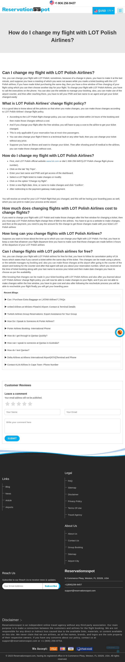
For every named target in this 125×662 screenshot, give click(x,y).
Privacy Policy (75, 501)
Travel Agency (75, 515)
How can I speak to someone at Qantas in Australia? (33, 343)
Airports (9, 507)
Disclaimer (73, 494)
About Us (72, 533)
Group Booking (75, 547)
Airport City (73, 561)
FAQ (70, 481)
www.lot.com (52, 161)
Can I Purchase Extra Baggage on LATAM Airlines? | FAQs (36, 299)
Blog (7, 486)
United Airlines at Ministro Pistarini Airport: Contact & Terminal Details (41, 306)
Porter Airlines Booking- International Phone (28, 328)
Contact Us (73, 540)
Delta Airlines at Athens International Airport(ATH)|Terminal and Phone (41, 357)
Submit (12, 438)
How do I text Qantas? (18, 350)
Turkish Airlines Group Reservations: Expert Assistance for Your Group (42, 314)
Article (8, 500)
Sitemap (72, 487)
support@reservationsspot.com (80, 590)
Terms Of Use (75, 508)
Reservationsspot (80, 571)
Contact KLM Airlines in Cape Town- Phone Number (32, 364)
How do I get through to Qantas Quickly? (27, 335)
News (8, 493)
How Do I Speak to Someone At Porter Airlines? (30, 321)
